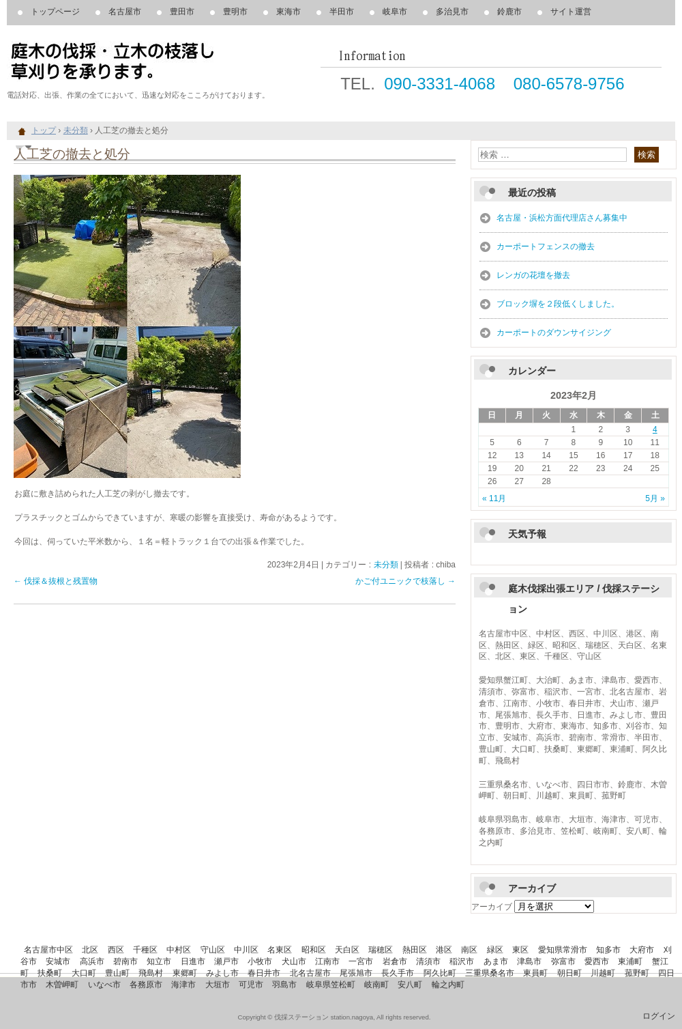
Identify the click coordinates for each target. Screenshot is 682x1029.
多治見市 (452, 11)
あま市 (496, 961)
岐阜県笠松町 (330, 984)
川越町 (603, 973)
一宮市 (361, 961)
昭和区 (313, 950)
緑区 (495, 950)
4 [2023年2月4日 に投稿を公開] (655, 429)
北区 (90, 950)
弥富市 (563, 961)
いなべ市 (104, 984)
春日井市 (264, 973)
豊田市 (182, 11)
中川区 (246, 950)
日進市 (193, 961)
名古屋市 (124, 11)
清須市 (428, 961)
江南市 (327, 961)
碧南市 (125, 961)
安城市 (58, 961)
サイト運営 (570, 11)
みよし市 (222, 973)
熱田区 (414, 950)
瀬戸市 (226, 961)
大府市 (641, 950)
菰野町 (637, 973)
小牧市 (260, 961)
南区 (469, 950)
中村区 (178, 950)
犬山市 (294, 961)
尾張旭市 (356, 973)
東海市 (288, 11)
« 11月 (494, 498)
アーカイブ (491, 907)
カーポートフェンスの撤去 (545, 246)
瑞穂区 (380, 950)
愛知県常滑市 (562, 950)
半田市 (341, 11)
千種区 (145, 950)
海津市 (183, 984)
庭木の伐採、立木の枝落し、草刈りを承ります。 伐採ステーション (164, 61)
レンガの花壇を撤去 (533, 275)
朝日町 (569, 973)
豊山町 (117, 973)
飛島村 (150, 973)
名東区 (279, 950)
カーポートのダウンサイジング (553, 332)
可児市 (251, 984)
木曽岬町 (62, 984)
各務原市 (146, 984)
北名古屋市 (310, 973)
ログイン (658, 1016)
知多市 (608, 950)
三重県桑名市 (489, 973)
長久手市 (397, 973)
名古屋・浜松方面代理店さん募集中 (561, 218)
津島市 (529, 961)
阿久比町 (440, 973)
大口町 (84, 973)
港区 (444, 950)
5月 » (655, 498)
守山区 (213, 950)
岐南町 (376, 984)
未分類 (386, 564)
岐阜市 (395, 11)
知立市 (159, 961)
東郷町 (185, 973)
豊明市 (235, 11)
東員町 (535, 973)
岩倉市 (395, 961)
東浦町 (630, 961)
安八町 (410, 984)
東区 (520, 950)
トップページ (55, 11)
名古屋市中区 (48, 950)
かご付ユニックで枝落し (405, 581)
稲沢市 (461, 961)
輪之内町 (448, 984)
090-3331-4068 (439, 83)
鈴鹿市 (509, 11)
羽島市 (284, 984)
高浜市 (92, 961)
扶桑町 (50, 973)
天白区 (347, 950)
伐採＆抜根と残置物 (56, 581)
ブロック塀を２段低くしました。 (557, 304)
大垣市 (217, 984)
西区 (116, 950)
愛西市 (596, 961)
